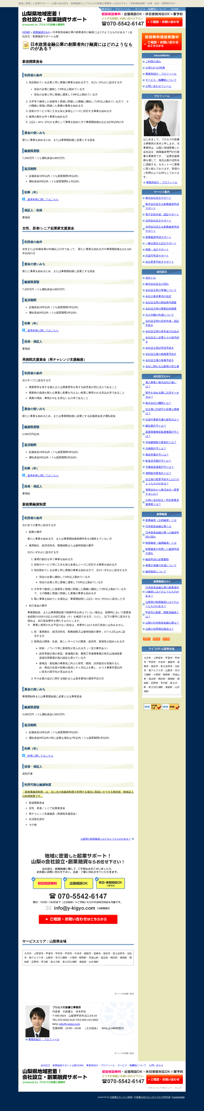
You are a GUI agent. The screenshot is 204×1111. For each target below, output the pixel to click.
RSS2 (156, 639)
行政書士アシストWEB (121, 1097)
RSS (146, 639)
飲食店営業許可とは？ (158, 460)
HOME (175, 9)
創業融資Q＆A (41, 32)
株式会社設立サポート (158, 197)
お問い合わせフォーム (158, 86)
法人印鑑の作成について (159, 314)
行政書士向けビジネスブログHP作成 (152, 1097)
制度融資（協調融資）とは (161, 542)
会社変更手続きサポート (159, 261)
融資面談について (155, 571)
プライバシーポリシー (160, 1088)
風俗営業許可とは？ (157, 454)
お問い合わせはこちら (164, 21)
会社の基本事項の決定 (158, 296)
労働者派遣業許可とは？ (159, 466)
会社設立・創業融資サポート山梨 (58, 18)
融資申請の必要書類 (157, 559)
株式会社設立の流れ (157, 283)
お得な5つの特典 (155, 67)
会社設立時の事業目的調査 (161, 308)
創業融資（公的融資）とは (161, 520)
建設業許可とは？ (155, 425)
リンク (178, 1088)
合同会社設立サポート (158, 220)
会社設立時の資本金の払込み (162, 331)
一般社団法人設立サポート (161, 243)
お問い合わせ (156, 1065)
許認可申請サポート (157, 255)
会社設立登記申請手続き (159, 347)
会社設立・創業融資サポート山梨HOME (62, 1065)
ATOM (166, 639)
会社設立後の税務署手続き (161, 354)
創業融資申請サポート (158, 237)
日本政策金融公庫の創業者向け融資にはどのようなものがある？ (162, 591)
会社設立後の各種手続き (159, 360)
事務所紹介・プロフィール (114, 9)
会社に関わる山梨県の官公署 (162, 366)
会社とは (150, 277)
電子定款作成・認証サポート (162, 214)
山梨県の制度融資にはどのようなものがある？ (106, 839)
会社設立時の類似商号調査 (161, 302)
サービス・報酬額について (150, 9)
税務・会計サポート (157, 249)
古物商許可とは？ (155, 448)
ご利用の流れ (153, 61)
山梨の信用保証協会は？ (159, 628)
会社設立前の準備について (161, 290)
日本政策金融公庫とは (158, 526)
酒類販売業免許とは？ (158, 473)
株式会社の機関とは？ (158, 403)
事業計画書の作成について (161, 565)
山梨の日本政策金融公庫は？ (162, 622)
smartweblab (178, 1097)
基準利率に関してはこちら (42, 199)
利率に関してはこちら (39, 755)
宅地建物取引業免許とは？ (161, 442)
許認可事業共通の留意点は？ (162, 419)
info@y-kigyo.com (69, 1024)
